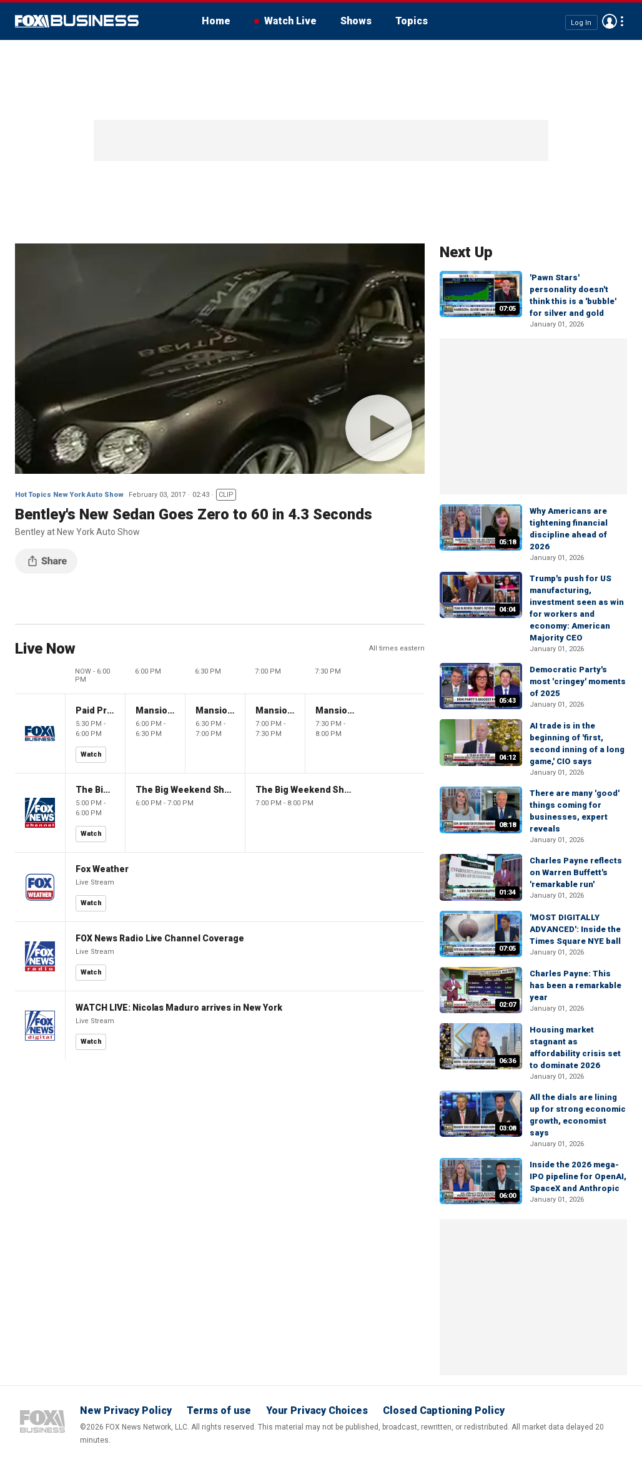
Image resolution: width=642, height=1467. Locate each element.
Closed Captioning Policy (444, 1410)
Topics (411, 21)
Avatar (609, 21)
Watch (91, 754)
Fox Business (77, 21)
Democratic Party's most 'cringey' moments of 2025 (578, 681)
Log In (581, 22)
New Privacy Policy (126, 1410)
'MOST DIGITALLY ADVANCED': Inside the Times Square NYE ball (575, 929)
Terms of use (219, 1410)
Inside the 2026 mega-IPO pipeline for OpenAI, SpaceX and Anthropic (578, 1176)
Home (216, 21)
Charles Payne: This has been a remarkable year (575, 985)
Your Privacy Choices (317, 1410)
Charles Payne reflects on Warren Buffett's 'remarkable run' (576, 872)
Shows (356, 21)
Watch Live (290, 21)
